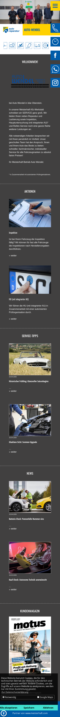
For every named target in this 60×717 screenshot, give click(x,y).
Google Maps (45, 697)
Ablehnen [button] (48, 707)
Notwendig (9, 697)
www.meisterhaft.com (36, 713)
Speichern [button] (29, 707)
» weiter (13, 255)
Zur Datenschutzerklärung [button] (14, 692)
